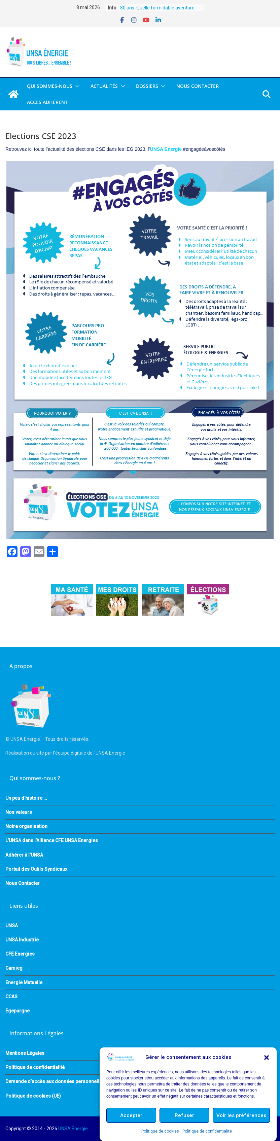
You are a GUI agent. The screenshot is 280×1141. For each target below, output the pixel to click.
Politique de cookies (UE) (33, 1096)
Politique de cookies (160, 1131)
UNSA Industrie (22, 939)
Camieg (14, 968)
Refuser (184, 1115)
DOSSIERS (147, 86)
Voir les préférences (241, 1115)
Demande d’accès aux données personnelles (55, 1081)
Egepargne (17, 1010)
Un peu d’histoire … (26, 798)
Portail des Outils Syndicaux (36, 869)
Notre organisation (26, 826)
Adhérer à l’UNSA (24, 855)
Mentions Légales (24, 1053)
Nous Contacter (197, 86)
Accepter (131, 1115)
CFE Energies (20, 954)
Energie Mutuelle (23, 982)
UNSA (11, 925)
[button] (266, 1057)
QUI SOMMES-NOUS (49, 86)
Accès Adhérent (47, 102)
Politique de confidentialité (207, 1131)
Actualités (104, 86)
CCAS (11, 996)
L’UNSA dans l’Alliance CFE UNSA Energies (51, 840)
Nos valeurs (18, 812)
